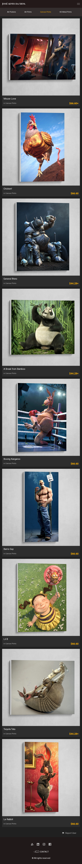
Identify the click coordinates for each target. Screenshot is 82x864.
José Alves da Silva (13, 3)
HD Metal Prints (66, 12)
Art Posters (11, 12)
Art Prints (28, 12)
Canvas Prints (45, 12)
